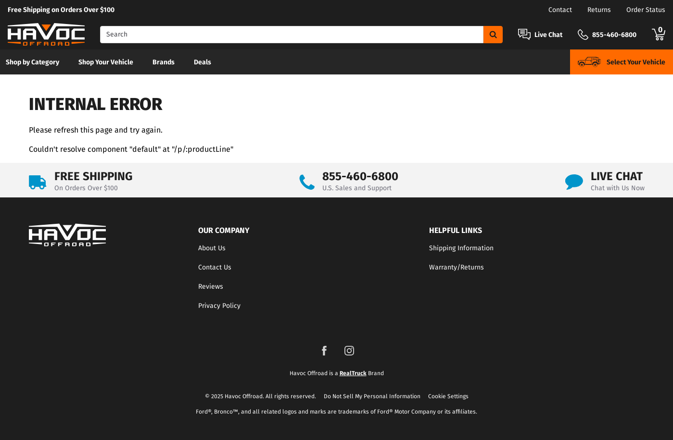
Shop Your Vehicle (105, 62)
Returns (599, 10)
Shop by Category (32, 62)
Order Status (645, 10)
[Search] (291, 34)
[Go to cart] (658, 34)
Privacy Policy (219, 306)
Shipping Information (461, 248)
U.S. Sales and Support (357, 188)
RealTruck (353, 373)
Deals (202, 62)
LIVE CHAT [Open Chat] (617, 176)
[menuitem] (32, 61)
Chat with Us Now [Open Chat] (618, 188)
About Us (212, 248)
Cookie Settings (448, 396)
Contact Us (214, 267)
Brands (163, 62)
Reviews (210, 286)
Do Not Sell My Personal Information (372, 396)
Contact (560, 10)
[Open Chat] (524, 34)
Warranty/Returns (456, 267)
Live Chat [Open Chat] (548, 35)
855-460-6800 (360, 176)
